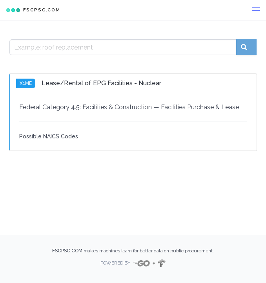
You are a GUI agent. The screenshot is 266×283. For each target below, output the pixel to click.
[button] (256, 10)
